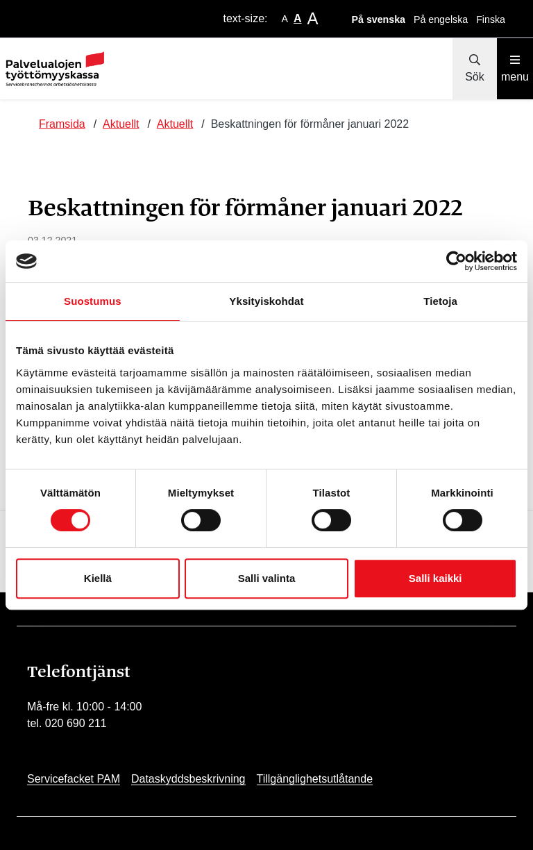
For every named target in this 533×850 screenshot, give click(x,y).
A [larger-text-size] (313, 18)
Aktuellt (121, 124)
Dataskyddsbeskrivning (188, 779)
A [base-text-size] (298, 18)
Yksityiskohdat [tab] (266, 301)
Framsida (62, 124)
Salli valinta (267, 578)
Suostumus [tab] (92, 301)
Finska (490, 19)
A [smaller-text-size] (285, 18)
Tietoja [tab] (440, 301)
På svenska (378, 19)
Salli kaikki (435, 578)
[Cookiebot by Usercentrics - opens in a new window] (456, 261)
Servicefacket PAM (73, 779)
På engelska (441, 19)
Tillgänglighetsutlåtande (315, 779)
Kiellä (98, 578)
